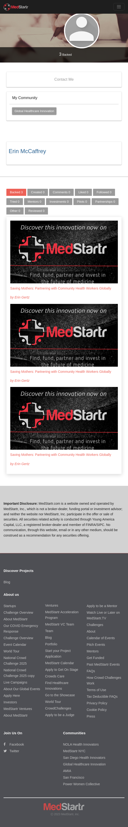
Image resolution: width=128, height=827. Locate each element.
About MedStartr (16, 619)
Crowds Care (54, 676)
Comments (61, 192)
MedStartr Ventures (18, 709)
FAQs (91, 671)
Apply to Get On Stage (61, 670)
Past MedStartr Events (103, 664)
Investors (10, 702)
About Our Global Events (22, 689)
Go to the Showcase (60, 695)
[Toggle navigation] (118, 6)
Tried (14, 201)
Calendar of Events (101, 638)
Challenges (95, 625)
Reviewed (36, 211)
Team (49, 631)
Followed (104, 192)
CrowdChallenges (58, 708)
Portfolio (51, 644)
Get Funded (95, 658)
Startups (10, 606)
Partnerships (105, 201)
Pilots (82, 201)
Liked (83, 192)
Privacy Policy (97, 703)
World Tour (11, 651)
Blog (7, 582)
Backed (65, 54)
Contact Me (64, 79)
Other (15, 211)
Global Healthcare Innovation (34, 111)
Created (37, 192)
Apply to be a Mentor (102, 606)
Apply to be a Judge (59, 715)
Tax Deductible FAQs (102, 696)
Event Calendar (15, 644)
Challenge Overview (18, 612)
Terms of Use (96, 690)
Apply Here (12, 695)
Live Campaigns (15, 682)
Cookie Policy (97, 710)
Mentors (34, 201)
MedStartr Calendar (59, 663)
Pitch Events (96, 644)
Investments (59, 201)
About (91, 631)
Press (91, 716)
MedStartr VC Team (59, 624)
